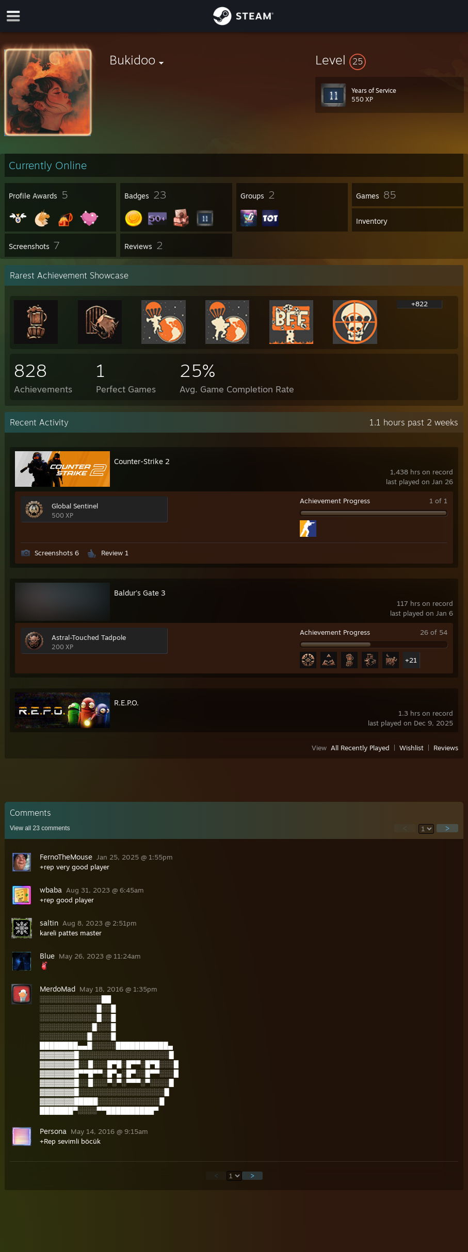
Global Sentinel (75, 506)
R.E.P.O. (126, 702)
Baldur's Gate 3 (140, 592)
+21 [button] (411, 660)
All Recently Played (360, 748)
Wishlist (411, 748)
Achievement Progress (335, 501)
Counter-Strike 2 (142, 461)
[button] (389, 60)
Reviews (445, 748)
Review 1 (114, 553)
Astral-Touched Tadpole (89, 637)
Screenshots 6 (57, 553)
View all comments (40, 828)
